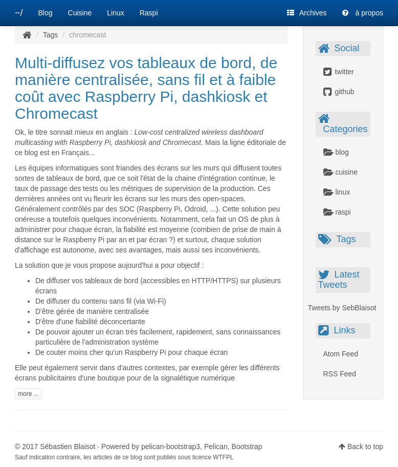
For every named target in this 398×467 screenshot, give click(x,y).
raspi (337, 212)
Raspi (149, 13)
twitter (338, 72)
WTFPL (223, 457)
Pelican (216, 446)
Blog (45, 13)
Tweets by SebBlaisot (342, 308)
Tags (50, 35)
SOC (127, 209)
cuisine (340, 172)
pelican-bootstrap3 (170, 446)
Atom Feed (340, 354)
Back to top (365, 446)
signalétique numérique (198, 378)
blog (336, 152)
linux (336, 192)
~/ (19, 13)
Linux (115, 13)
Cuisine (80, 13)
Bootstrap (247, 446)
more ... (28, 393)
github (339, 92)
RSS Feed (340, 374)
